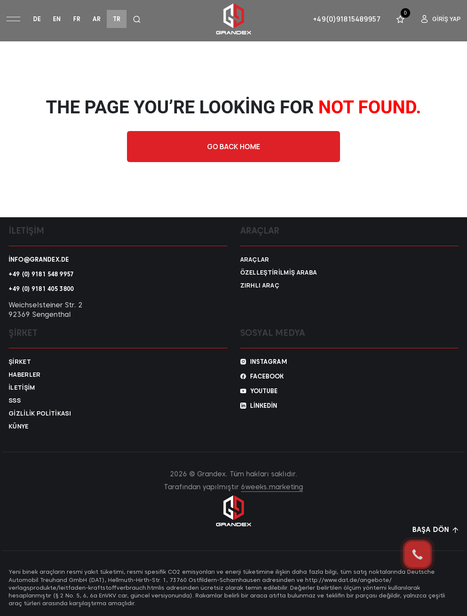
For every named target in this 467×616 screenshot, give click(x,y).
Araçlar (254, 259)
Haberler (25, 375)
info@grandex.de (39, 259)
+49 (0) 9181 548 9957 (41, 274)
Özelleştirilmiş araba (278, 272)
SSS (15, 400)
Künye (19, 426)
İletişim (22, 388)
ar (97, 19)
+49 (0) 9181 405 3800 (41, 289)
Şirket (20, 362)
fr (76, 19)
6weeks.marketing (272, 487)
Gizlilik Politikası (40, 413)
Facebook (267, 376)
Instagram (268, 362)
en (57, 19)
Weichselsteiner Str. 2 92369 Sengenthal (46, 310)
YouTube (264, 391)
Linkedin (264, 406)
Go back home (233, 146)
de (37, 19)
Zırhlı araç (260, 285)
